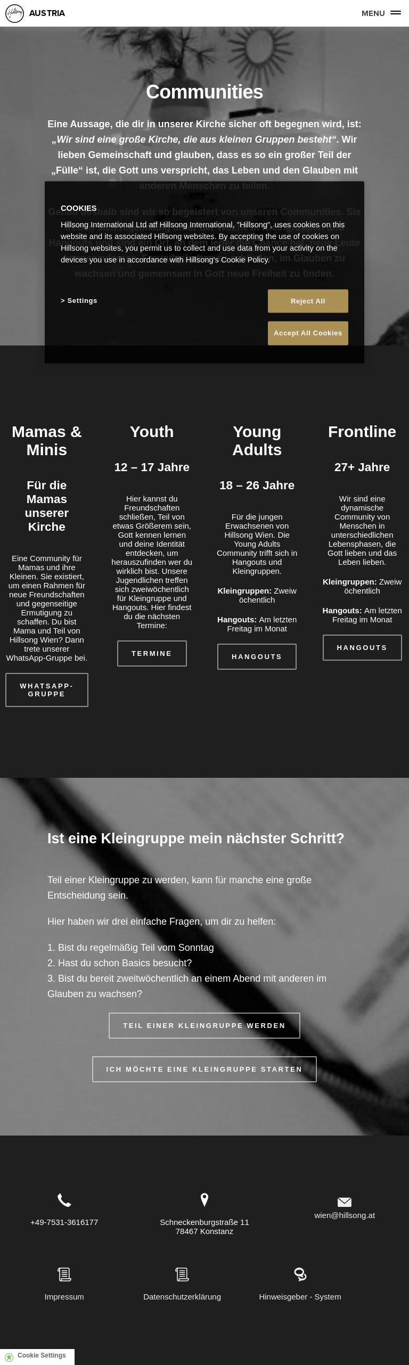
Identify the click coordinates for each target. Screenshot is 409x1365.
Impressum (64, 1296)
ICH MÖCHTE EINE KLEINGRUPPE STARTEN (205, 1069)
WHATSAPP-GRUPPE (46, 690)
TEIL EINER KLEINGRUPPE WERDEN (204, 1026)
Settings (82, 301)
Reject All (308, 301)
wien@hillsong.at (344, 1215)
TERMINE (152, 653)
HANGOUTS (257, 657)
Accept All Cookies (308, 333)
